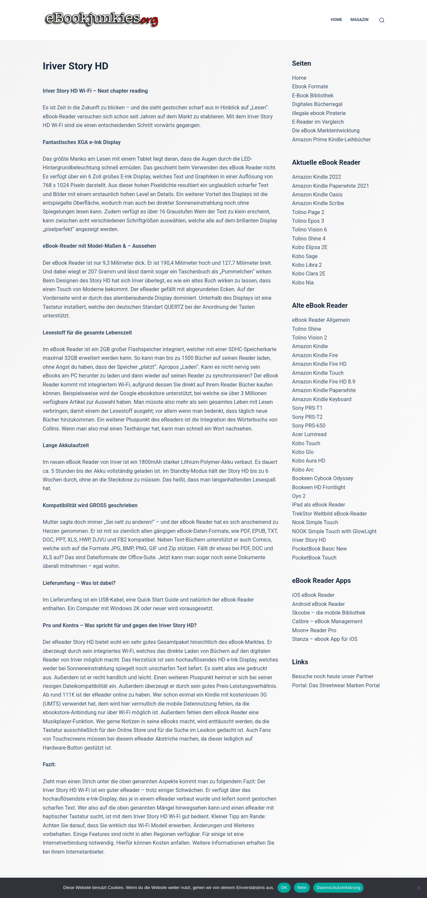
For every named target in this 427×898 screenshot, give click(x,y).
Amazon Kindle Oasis (317, 194)
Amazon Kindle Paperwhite (324, 390)
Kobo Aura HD (309, 461)
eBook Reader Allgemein (321, 320)
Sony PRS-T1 (307, 408)
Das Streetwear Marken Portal (344, 685)
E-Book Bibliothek (313, 95)
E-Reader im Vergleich (318, 122)
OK (284, 887)
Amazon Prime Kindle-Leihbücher (331, 139)
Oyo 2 (299, 496)
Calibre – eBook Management (327, 621)
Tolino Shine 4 (309, 238)
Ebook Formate (310, 86)
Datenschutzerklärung (338, 887)
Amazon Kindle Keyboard (322, 399)
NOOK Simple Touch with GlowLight (334, 531)
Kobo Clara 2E (309, 273)
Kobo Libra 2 (307, 265)
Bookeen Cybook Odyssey (322, 478)
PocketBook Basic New (319, 549)
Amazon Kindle (310, 346)
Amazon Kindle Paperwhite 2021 (330, 186)
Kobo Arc (303, 470)
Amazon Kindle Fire (315, 355)
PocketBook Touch (314, 558)
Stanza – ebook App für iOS (325, 639)
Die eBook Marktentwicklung (326, 130)
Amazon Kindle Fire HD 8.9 (324, 381)
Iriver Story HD (309, 540)
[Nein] (418, 887)
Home (336, 19)
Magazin (359, 19)
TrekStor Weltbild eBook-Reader (329, 514)
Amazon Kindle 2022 (316, 177)
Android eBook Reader (318, 604)
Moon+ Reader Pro (314, 630)
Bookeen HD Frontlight (319, 487)
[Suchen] (381, 20)
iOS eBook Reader (313, 595)
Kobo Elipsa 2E (310, 247)
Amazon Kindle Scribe (318, 203)
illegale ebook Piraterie (319, 113)
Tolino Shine (306, 329)
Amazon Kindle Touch (318, 373)
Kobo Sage (305, 256)
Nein (302, 887)
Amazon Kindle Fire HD (319, 364)
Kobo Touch (306, 443)
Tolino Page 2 (308, 212)
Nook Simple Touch (315, 522)
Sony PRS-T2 (307, 417)
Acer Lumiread (309, 434)
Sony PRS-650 (309, 425)
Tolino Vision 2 (309, 337)
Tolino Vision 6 (309, 229)
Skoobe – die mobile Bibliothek (329, 613)
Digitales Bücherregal (317, 104)
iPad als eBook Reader (318, 505)
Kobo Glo (303, 452)
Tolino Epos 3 (308, 221)
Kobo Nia (303, 282)
